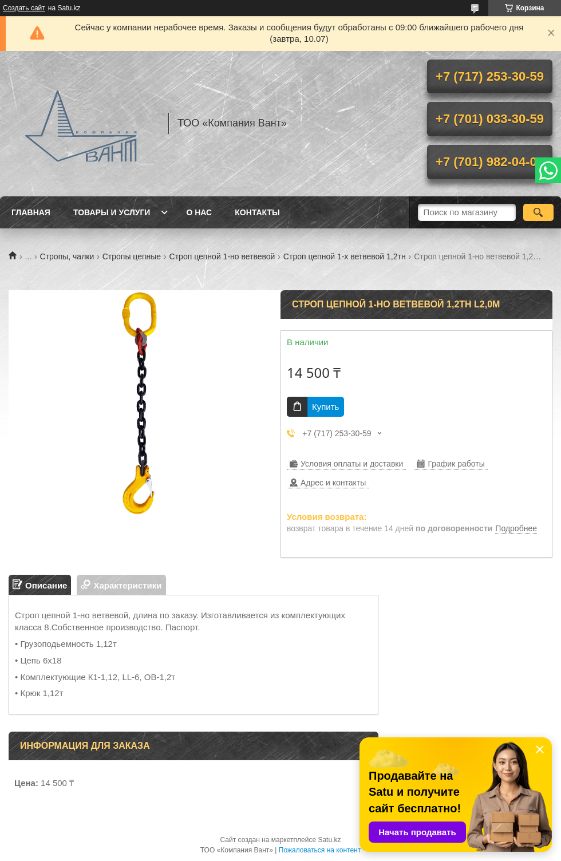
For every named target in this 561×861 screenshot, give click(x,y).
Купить (325, 407)
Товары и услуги (112, 212)
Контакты (257, 212)
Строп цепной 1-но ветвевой (222, 256)
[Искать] (538, 212)
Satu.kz (329, 840)
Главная (30, 212)
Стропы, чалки (67, 256)
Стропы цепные (131, 256)
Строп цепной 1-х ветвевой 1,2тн (344, 256)
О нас (199, 212)
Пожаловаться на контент (320, 850)
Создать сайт (24, 8)
